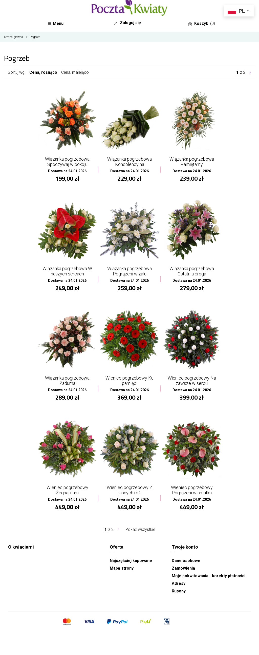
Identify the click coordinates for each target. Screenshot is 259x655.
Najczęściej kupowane (131, 560)
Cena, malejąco (75, 72)
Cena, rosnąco (43, 72)
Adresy (178, 583)
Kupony (179, 591)
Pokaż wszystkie (140, 529)
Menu (55, 23)
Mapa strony (122, 568)
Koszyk (201, 23)
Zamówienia (183, 568)
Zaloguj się (127, 22)
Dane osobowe (186, 560)
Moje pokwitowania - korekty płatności (208, 575)
